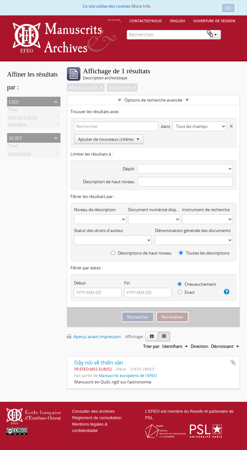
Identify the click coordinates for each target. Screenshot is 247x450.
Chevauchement (197, 284)
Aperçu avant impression (94, 336)
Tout (12, 110)
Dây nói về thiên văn (98, 362)
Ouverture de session (214, 20)
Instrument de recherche (206, 209)
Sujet (15, 137)
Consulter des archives (93, 411)
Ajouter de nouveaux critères (108, 139)
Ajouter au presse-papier (233, 362)
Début (80, 283)
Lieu (14, 101)
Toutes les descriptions (204, 253)
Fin (127, 283)
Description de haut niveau (108, 181)
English (177, 20)
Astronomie (19, 155)
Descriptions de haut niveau (141, 253)
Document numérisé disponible (154, 209)
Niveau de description (95, 209)
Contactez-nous (146, 20)
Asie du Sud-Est (23, 118)
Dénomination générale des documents (193, 230)
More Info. (141, 6)
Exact (186, 292)
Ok (228, 8)
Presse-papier (230, 34)
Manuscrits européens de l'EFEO (128, 375)
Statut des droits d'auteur (98, 230)
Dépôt (128, 169)
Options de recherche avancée (153, 100)
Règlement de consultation (97, 417)
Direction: (200, 346)
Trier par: (151, 346)
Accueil (114, 20)
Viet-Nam (17, 126)
